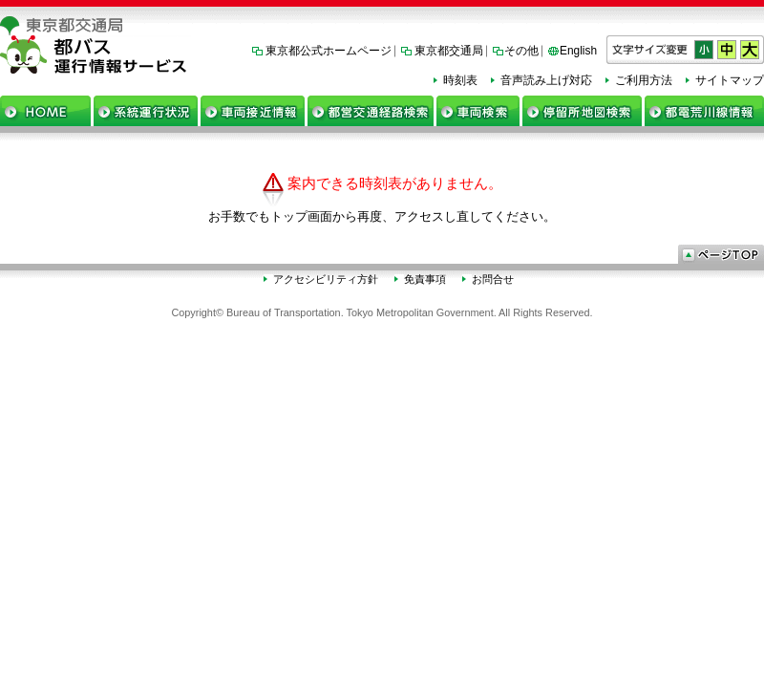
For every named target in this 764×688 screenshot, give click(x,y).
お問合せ (493, 279)
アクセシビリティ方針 (325, 279)
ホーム (45, 111)
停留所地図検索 (582, 111)
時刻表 (460, 80)
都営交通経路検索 (371, 111)
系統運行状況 (146, 111)
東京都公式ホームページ (328, 50)
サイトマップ (729, 80)
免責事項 (425, 279)
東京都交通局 (448, 50)
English (578, 50)
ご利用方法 (643, 80)
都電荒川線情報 (704, 111)
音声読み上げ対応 (546, 80)
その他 (521, 50)
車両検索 (478, 111)
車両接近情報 (253, 111)
